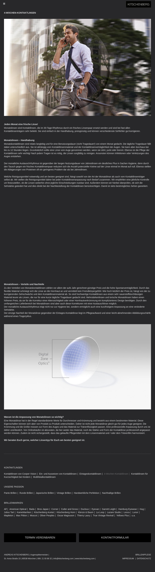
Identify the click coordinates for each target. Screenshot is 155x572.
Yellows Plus (122, 515)
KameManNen (24, 512)
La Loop (100, 512)
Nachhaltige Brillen (111, 493)
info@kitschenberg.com (63, 558)
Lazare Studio (114, 512)
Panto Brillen (10, 493)
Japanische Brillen (45, 493)
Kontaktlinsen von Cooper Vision (20, 474)
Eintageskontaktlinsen (90, 474)
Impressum (128, 558)
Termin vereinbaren (40, 537)
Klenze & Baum (85, 512)
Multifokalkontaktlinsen (44, 477)
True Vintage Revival (103, 515)
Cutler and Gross (69, 509)
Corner (54, 509)
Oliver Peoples (47, 515)
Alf (5, 509)
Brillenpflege (143, 555)
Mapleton (8, 515)
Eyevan (95, 509)
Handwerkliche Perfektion (86, 493)
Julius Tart (9, 512)
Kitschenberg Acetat (44, 512)
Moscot (33, 515)
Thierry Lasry (83, 515)
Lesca (127, 512)
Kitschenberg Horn (66, 512)
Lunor (135, 512)
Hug (142, 509)
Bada (32, 509)
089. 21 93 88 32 (44, 558)
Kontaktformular (115, 537)
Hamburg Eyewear (127, 509)
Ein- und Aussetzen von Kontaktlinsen (58, 474)
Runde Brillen (26, 493)
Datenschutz (144, 558)
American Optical (18, 509)
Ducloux (85, 509)
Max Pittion (21, 515)
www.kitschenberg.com (85, 558)
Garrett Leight (109, 509)
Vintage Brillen (64, 493)
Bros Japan (43, 509)
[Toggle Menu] (76, 3)
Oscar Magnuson (65, 515)
